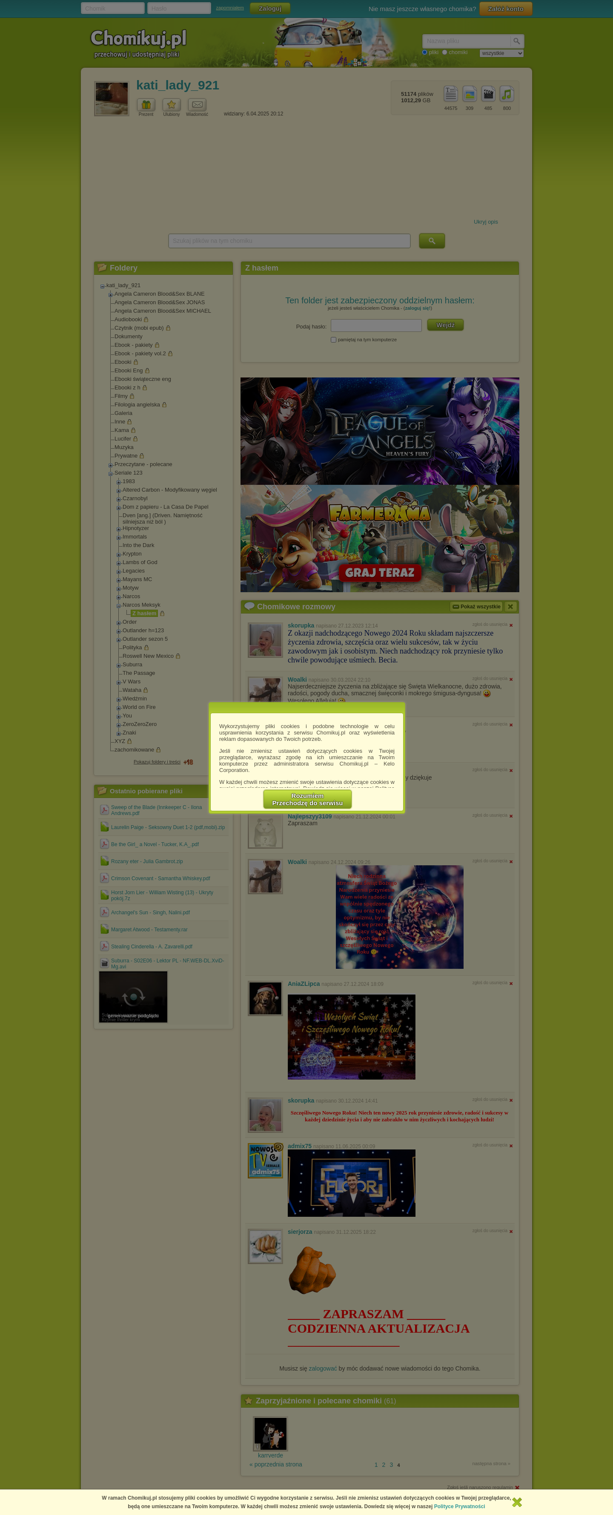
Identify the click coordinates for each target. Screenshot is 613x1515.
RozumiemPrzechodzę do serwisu (307, 799)
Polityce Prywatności (459, 1506)
